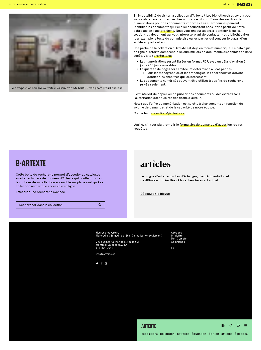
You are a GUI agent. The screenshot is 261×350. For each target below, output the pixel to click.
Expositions (149, 334)
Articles (226, 334)
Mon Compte (178, 238)
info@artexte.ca (105, 254)
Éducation (198, 334)
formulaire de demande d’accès (203, 124)
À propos (241, 334)
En (223, 325)
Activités (183, 334)
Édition (214, 334)
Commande (178, 242)
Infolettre (228, 4)
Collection (167, 334)
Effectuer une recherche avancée (40, 192)
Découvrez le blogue (155, 194)
